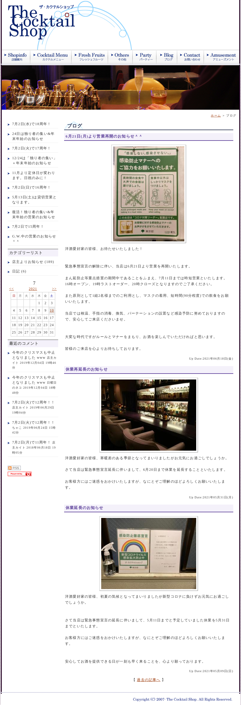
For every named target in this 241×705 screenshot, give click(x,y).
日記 (16, 271)
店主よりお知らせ (27, 262)
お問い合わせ (190, 57)
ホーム (216, 115)
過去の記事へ (148, 680)
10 (52, 310)
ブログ (166, 57)
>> (54, 289)
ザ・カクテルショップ (73, 25)
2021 (33, 289)
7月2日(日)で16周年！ (31, 187)
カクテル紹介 (51, 57)
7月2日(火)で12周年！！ (33, 402)
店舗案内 (16, 57)
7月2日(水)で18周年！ (31, 124)
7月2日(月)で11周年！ (31, 442)
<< (11, 289)
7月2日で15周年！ (28, 226)
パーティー (144, 57)
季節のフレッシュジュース (90, 57)
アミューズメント (221, 57)
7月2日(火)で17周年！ (31, 148)
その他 (120, 57)
